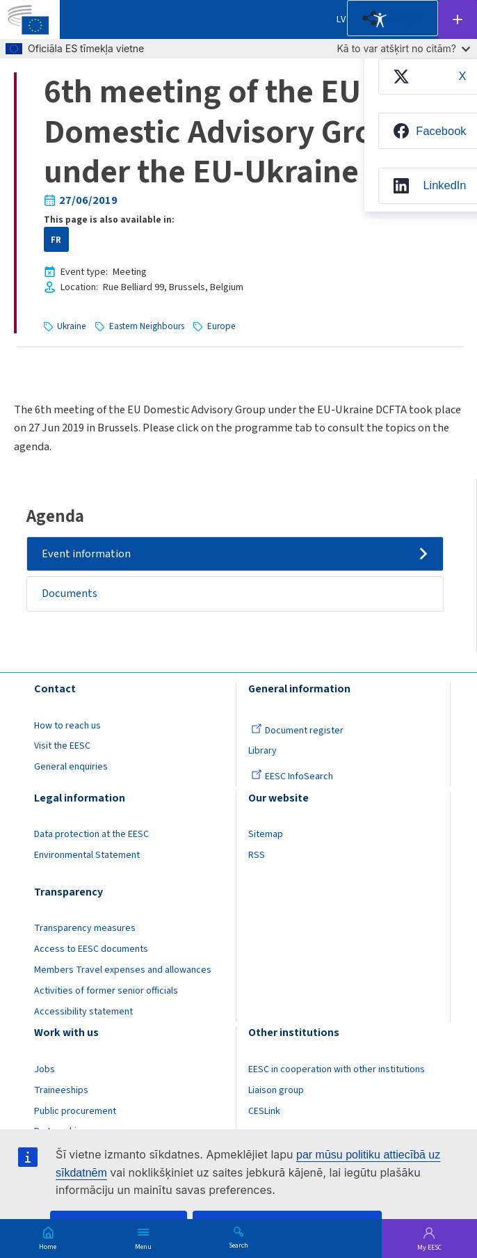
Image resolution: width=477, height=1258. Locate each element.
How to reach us (67, 726)
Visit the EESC (62, 746)
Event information (86, 554)
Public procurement (75, 1111)
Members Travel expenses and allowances (122, 970)
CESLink (264, 1111)
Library (262, 751)
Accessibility (379, 19)
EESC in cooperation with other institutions (336, 1069)
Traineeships (61, 1090)
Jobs (44, 1069)
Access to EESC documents (91, 949)
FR (56, 239)
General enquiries (71, 767)
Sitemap (265, 834)
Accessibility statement (83, 1012)
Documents (69, 593)
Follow (457, 19)
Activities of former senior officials (106, 991)
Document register (297, 731)
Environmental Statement (87, 855)
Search (238, 1245)
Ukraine (71, 326)
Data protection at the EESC (91, 834)
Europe (221, 326)
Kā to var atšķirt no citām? (403, 48)
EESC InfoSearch (292, 776)
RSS (256, 855)
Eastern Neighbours (146, 326)
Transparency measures (85, 928)
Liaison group (276, 1090)
